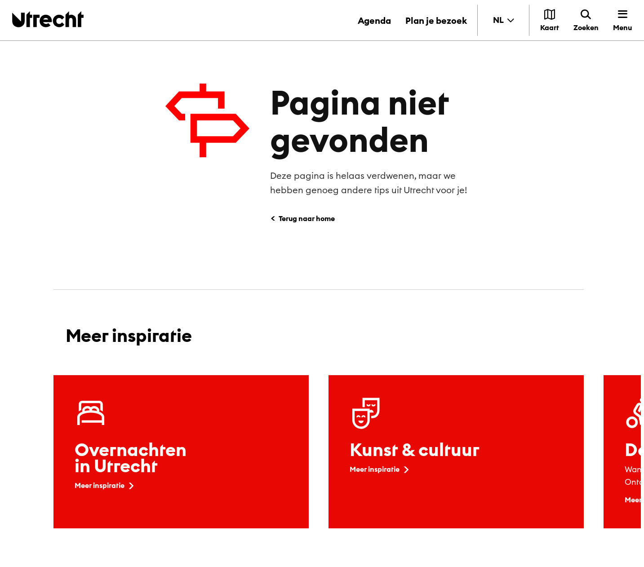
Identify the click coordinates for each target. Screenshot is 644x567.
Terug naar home (307, 218)
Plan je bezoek (436, 20)
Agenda (374, 20)
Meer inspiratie (105, 485)
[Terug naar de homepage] (48, 19)
